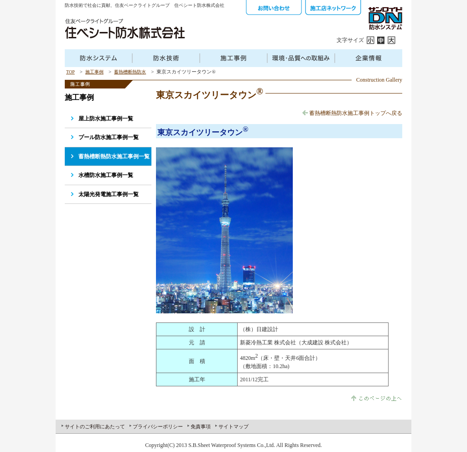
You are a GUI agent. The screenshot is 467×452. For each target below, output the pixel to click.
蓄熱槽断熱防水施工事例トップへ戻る (355, 113)
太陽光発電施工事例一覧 (108, 194)
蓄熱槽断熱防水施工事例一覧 (114, 156)
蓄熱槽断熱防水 (130, 71)
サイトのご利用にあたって (95, 426)
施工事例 (94, 71)
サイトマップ (233, 426)
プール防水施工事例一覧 (108, 137)
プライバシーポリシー (158, 426)
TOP (70, 71)
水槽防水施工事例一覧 (105, 175)
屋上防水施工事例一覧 (105, 118)
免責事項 (201, 426)
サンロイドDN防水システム (385, 18)
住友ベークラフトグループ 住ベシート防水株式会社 (124, 29)
